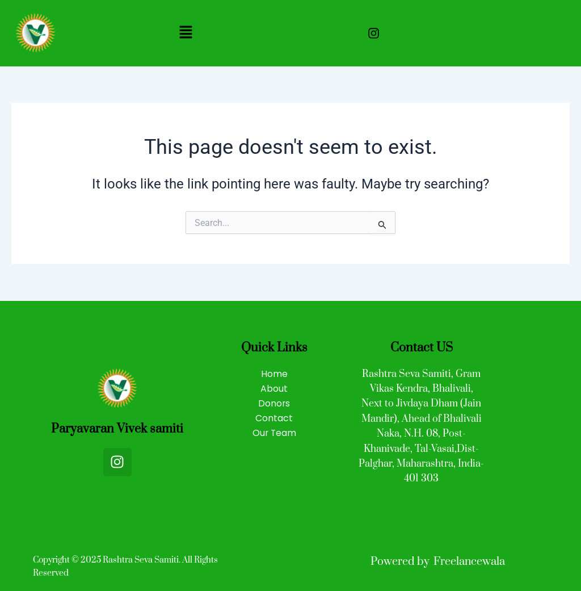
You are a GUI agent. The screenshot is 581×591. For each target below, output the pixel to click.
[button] (185, 32)
